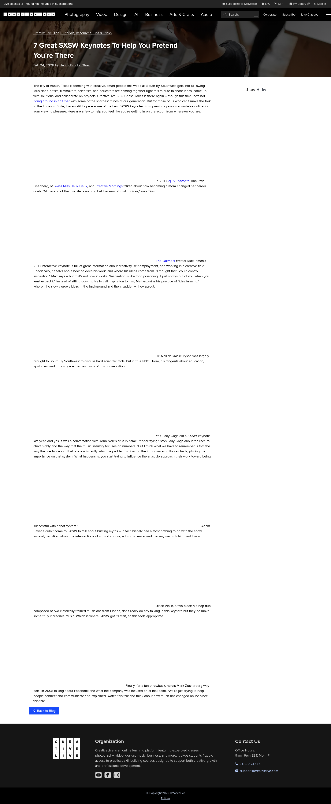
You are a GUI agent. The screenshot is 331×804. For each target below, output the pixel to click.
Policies (165, 798)
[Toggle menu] (328, 14)
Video (101, 14)
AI (136, 14)
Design (121, 14)
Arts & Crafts (181, 14)
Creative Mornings (109, 186)
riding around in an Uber (51, 101)
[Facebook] (107, 775)
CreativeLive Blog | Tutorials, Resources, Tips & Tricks (72, 33)
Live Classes (309, 14)
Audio (206, 14)
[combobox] (240, 14)
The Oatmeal (165, 260)
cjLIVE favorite (178, 180)
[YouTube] (98, 775)
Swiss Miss (62, 186)
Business (154, 14)
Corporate (270, 14)
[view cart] (280, 3)
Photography (77, 14)
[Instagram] (116, 775)
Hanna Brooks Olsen (75, 65)
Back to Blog (44, 710)
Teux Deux (79, 186)
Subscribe (289, 14)
